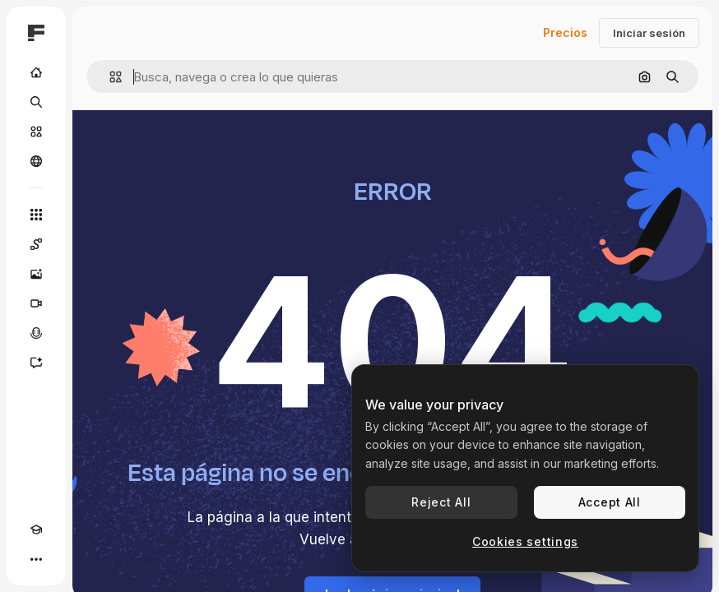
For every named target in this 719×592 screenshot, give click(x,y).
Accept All (609, 502)
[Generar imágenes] (36, 274)
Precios (565, 32)
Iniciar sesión (649, 32)
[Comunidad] (36, 161)
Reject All (441, 502)
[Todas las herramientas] (36, 214)
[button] (109, 77)
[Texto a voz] (36, 333)
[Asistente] (36, 362)
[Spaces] (36, 244)
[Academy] (36, 529)
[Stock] (36, 131)
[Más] (36, 559)
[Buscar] (36, 102)
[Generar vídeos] (36, 303)
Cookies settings (525, 541)
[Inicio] (36, 72)
